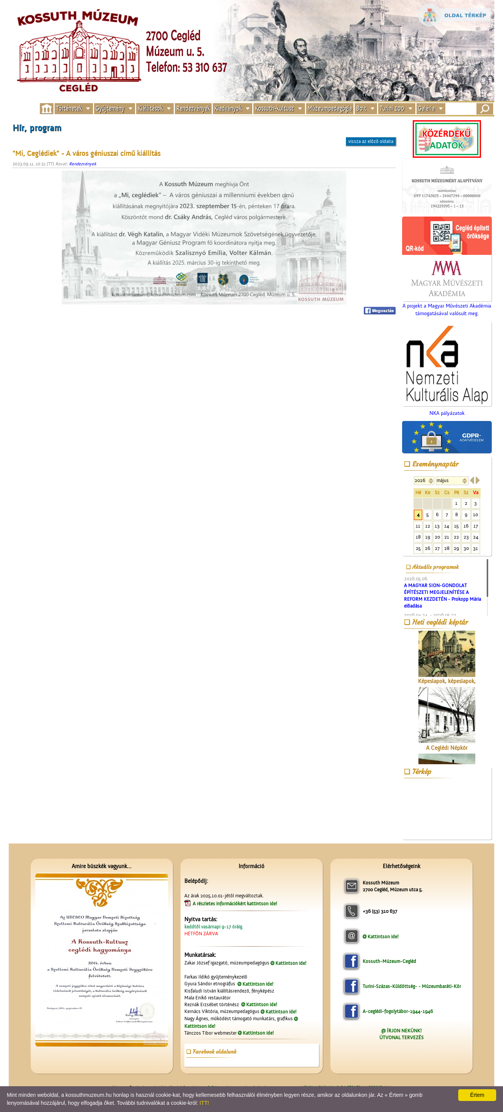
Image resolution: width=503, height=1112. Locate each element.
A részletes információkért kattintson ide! (235, 903)
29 (456, 548)
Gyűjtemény (110, 108)
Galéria (426, 108)
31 (475, 548)
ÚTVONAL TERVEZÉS (401, 1037)
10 (475, 514)
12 (427, 526)
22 (456, 537)
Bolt (361, 108)
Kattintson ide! (291, 963)
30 (466, 548)
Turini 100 (392, 108)
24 (475, 537)
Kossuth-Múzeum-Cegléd (389, 961)
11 (418, 526)
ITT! (204, 1103)
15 (456, 526)
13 (437, 526)
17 (475, 526)
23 (466, 537)
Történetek (69, 108)
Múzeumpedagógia (330, 108)
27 (437, 548)
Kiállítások (150, 108)
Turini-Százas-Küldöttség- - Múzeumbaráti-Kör (412, 986)
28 (447, 548)
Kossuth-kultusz (274, 108)
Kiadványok (228, 108)
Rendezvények (193, 108)
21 (446, 537)
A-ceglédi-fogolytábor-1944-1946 (398, 1011)
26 (427, 548)
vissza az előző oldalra (370, 141)
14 (446, 526)
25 (418, 548)
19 (427, 537)
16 (466, 526)
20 (437, 537)
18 (418, 537)
